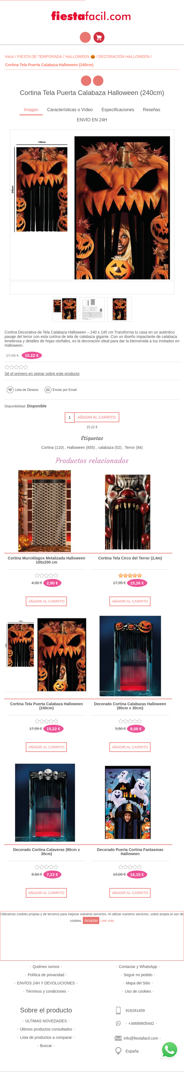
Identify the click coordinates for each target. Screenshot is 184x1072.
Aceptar (91, 920)
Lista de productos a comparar (46, 1037)
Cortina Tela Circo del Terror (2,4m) (130, 558)
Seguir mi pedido (138, 975)
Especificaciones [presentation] (117, 109)
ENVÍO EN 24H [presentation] (92, 119)
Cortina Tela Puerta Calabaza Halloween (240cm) (46, 706)
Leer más (107, 921)
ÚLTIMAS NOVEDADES (46, 1021)
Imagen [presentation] (31, 109)
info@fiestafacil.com (141, 1038)
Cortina (47, 447)
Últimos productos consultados (46, 1029)
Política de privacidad (46, 975)
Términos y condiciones (46, 991)
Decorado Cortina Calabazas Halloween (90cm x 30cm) (130, 706)
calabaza (106, 447)
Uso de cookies (138, 991)
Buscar (46, 1045)
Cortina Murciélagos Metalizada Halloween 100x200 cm (46, 560)
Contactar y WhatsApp (138, 966)
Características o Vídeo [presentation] (70, 109)
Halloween (76, 447)
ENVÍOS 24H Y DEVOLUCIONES (46, 983)
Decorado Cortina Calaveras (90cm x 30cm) (46, 852)
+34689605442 (141, 1023)
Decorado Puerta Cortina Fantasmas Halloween (130, 852)
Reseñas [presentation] (151, 109)
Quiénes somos (46, 966)
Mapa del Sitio (138, 983)
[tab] (31, 110)
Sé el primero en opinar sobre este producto (42, 373)
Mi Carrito (99, 37)
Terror (130, 447)
